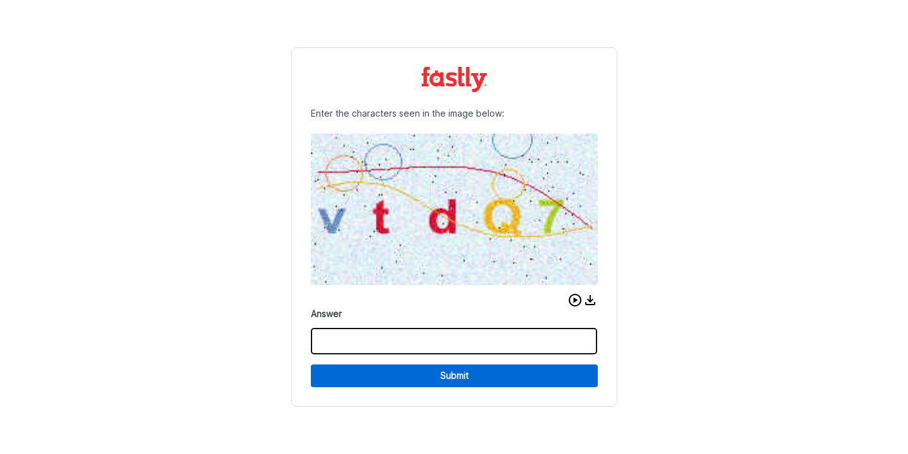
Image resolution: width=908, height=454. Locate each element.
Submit (454, 375)
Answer (326, 313)
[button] (575, 300)
